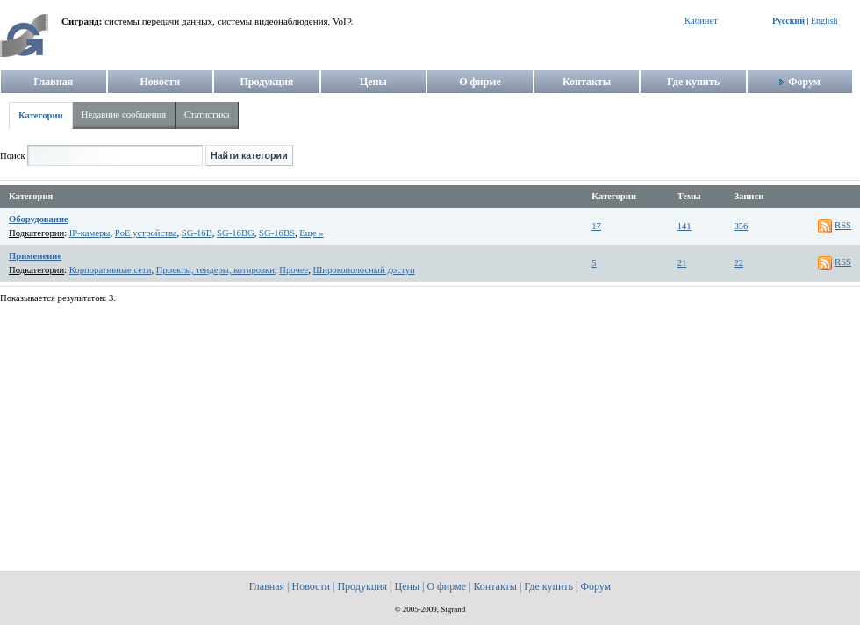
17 (596, 226)
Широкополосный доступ (364, 270)
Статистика (206, 114)
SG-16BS (277, 233)
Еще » (311, 233)
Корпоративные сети (110, 270)
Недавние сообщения (124, 114)
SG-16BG (235, 233)
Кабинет (701, 20)
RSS (843, 225)
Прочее (293, 270)
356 (741, 226)
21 (682, 263)
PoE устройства (146, 233)
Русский (788, 20)
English (824, 20)
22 (738, 263)
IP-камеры (90, 233)
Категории (40, 115)
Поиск (12, 156)
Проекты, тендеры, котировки (215, 270)
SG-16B (197, 233)
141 (684, 226)
